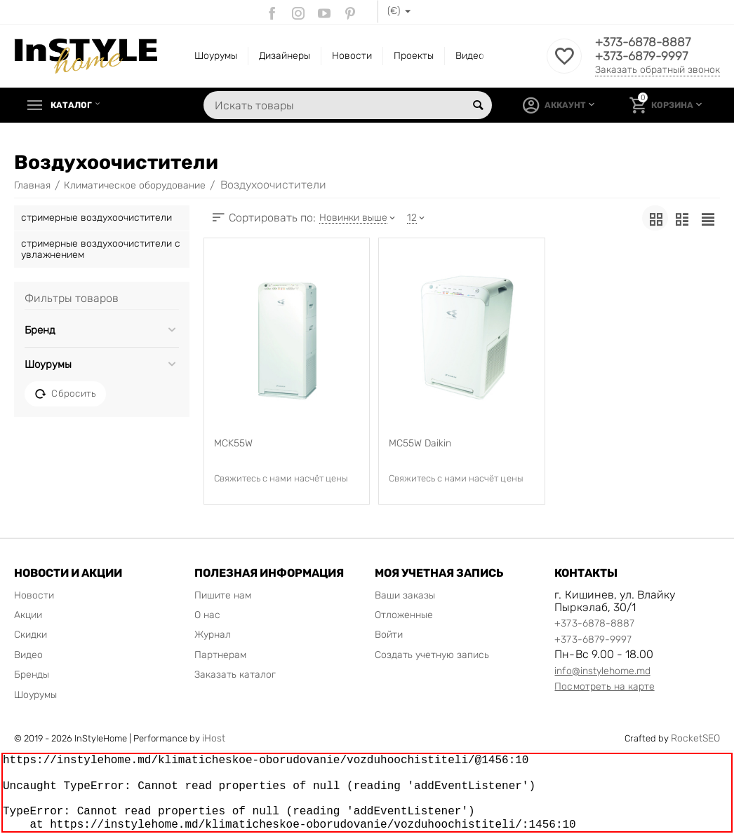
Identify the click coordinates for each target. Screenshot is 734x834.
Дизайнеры (284, 56)
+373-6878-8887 (644, 43)
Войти (389, 635)
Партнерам (220, 655)
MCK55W (233, 443)
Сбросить (65, 394)
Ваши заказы (405, 595)
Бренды (31, 675)
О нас (207, 615)
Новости (352, 56)
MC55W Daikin (420, 443)
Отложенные (404, 615)
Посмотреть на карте (604, 686)
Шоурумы (215, 56)
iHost (213, 738)
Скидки (30, 635)
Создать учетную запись (432, 655)
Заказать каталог (235, 675)
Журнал (212, 635)
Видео (469, 56)
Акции (28, 615)
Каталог (74, 105)
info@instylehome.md (602, 671)
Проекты (414, 56)
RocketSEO (695, 738)
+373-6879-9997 (643, 57)
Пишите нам (222, 595)
